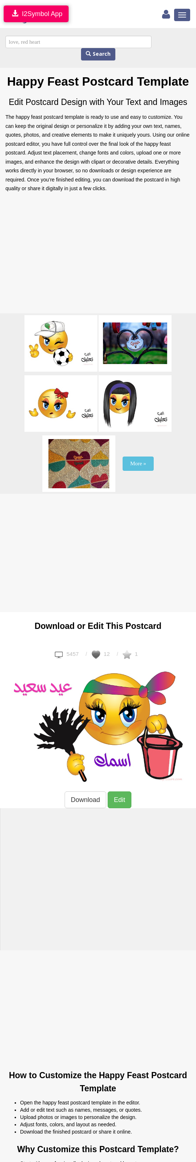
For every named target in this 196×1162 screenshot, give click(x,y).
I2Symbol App (36, 13)
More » (138, 463)
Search (98, 54)
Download (85, 799)
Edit (119, 799)
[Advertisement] (98, 255)
